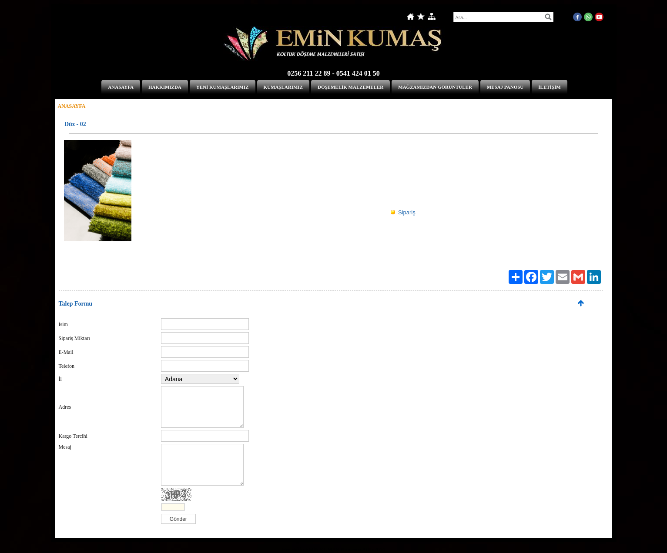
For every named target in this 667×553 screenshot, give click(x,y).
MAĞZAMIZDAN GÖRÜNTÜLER (435, 87)
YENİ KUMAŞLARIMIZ (222, 87)
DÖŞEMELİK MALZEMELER (350, 87)
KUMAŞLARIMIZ (283, 87)
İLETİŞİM (549, 87)
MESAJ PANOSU (505, 87)
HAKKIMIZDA (164, 87)
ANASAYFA (121, 87)
